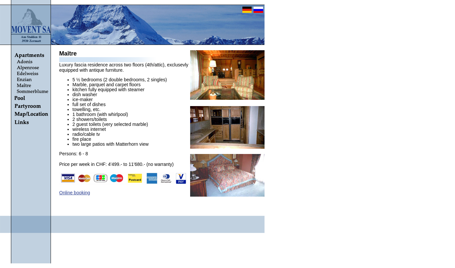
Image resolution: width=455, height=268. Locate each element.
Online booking (74, 192)
